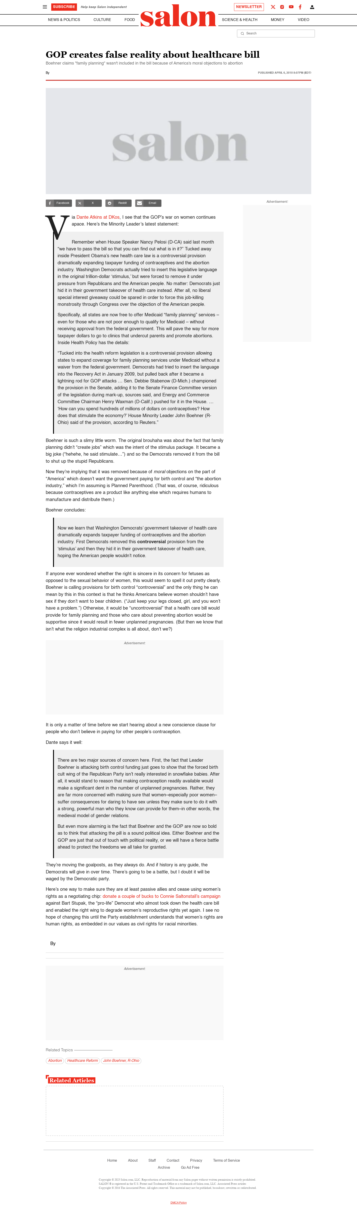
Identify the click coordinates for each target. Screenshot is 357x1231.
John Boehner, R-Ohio (121, 1061)
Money (277, 20)
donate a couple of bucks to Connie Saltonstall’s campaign (161, 896)
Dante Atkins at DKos (99, 217)
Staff (152, 1161)
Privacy (196, 1161)
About (133, 1161)
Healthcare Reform (82, 1061)
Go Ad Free (190, 1168)
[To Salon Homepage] (178, 16)
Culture (102, 20)
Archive (164, 1168)
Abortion (55, 1061)
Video (303, 20)
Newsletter (249, 7)
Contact (173, 1161)
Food (130, 20)
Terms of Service (226, 1161)
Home (112, 1161)
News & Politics (64, 20)
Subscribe (64, 7)
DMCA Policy (179, 1203)
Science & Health (240, 20)
